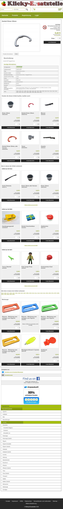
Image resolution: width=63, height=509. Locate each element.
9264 (38, 92)
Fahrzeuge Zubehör (7, 438)
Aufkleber (5, 414)
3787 (28, 91)
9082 (35, 92)
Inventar (4, 454)
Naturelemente (6, 460)
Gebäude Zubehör (7, 452)
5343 (20, 92)
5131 (56, 91)
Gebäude (5, 449)
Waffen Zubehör (6, 481)
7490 (33, 92)
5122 (53, 91)
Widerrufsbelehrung (31, 503)
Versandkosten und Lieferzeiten (42, 501)
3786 (25, 91)
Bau (4, 417)
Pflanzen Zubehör (7, 468)
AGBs (21, 501)
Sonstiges (5, 489)
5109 (43, 91)
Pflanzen (5, 465)
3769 (20, 91)
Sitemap (55, 501)
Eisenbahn (5, 425)
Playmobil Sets (5, 406)
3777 (23, 91)
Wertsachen (5, 484)
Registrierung (26, 15)
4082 (30, 91)
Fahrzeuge (5, 435)
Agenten (5, 411)
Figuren (4, 441)
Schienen (6, 430)
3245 (17, 91)
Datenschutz (28, 501)
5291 (17, 92)
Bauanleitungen (6, 419)
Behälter (5, 422)
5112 (51, 91)
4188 (33, 91)
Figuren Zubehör (6, 446)
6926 (30, 92)
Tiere (4, 470)
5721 (23, 92)
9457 (41, 92)
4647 (38, 91)
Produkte (15, 15)
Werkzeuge (5, 486)
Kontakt (8, 501)
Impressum (15, 501)
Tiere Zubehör (6, 473)
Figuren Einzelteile (7, 443)
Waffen (4, 478)
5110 (46, 91)
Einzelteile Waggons (8, 427)
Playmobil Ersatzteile (7, 408)
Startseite (5, 15)
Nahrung (5, 457)
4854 (41, 91)
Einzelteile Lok (7, 433)
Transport (5, 476)
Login (37, 15)
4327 (35, 91)
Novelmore (5, 462)
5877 (25, 92)
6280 (28, 92)
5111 (48, 91)
